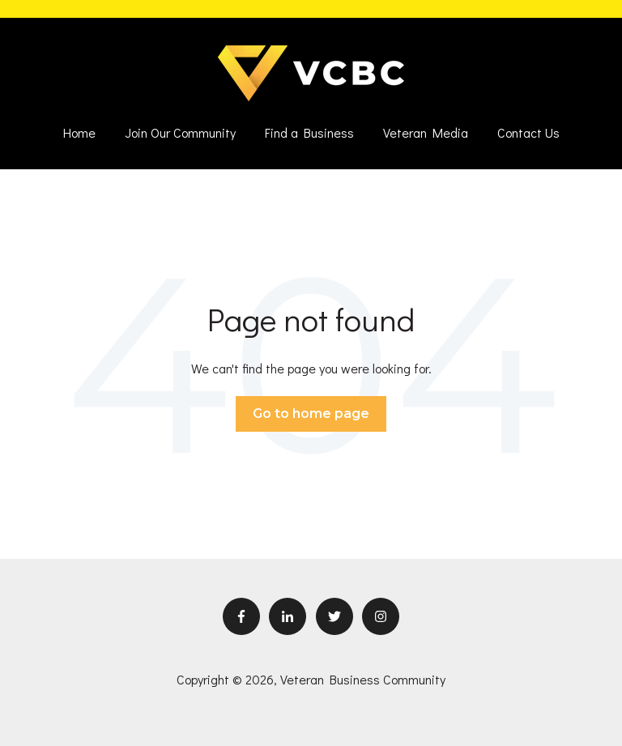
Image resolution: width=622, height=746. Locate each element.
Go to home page (311, 413)
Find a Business (309, 132)
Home (79, 132)
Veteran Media (425, 132)
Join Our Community (180, 132)
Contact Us (528, 132)
